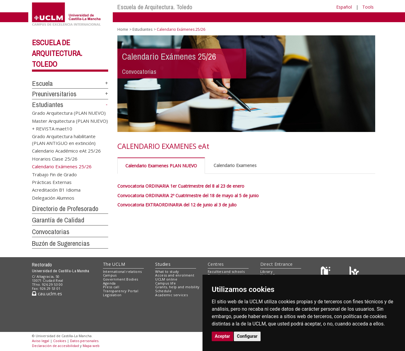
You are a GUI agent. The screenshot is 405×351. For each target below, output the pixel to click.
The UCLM (114, 264)
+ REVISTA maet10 (52, 129)
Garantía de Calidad (58, 220)
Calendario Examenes (235, 165)
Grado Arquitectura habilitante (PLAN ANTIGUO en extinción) (64, 139)
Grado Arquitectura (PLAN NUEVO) (69, 113)
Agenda (109, 283)
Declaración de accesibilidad (55, 345)
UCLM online (166, 279)
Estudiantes (47, 104)
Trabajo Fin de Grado (54, 174)
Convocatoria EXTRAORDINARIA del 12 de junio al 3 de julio (177, 205)
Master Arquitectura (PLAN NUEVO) (70, 121)
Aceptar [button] (222, 336)
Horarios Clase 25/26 (54, 158)
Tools (368, 7)
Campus (110, 275)
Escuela (42, 83)
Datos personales (84, 340)
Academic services (171, 295)
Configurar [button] (247, 336)
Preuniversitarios (54, 93)
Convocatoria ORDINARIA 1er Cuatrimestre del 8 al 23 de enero (180, 186)
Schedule (163, 291)
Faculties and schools (226, 271)
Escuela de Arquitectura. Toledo (154, 7)
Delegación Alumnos (53, 197)
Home (122, 29)
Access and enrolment (174, 275)
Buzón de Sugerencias (61, 243)
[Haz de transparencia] (326, 273)
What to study (167, 271)
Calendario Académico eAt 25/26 (66, 151)
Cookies (59, 340)
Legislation (112, 295)
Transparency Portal (120, 291)
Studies (163, 264)
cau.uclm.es (47, 294)
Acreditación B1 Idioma (56, 190)
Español (344, 7)
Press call (111, 287)
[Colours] (354, 273)
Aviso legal (40, 340)
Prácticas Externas (52, 182)
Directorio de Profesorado (65, 208)
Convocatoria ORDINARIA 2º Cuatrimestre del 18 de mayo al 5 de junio (188, 195)
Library (266, 271)
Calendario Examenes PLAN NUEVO (161, 166)
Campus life (165, 283)
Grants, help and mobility (177, 287)
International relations (122, 271)
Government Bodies (120, 279)
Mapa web (91, 345)
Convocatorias (50, 231)
